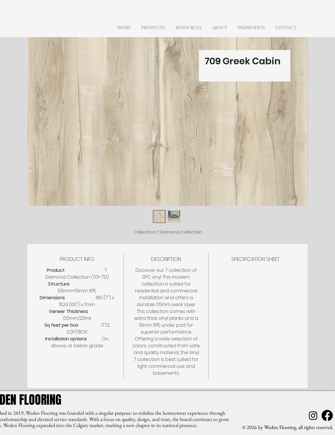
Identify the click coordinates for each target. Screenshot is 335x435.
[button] (153, 24)
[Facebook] (327, 415)
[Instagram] (313, 415)
